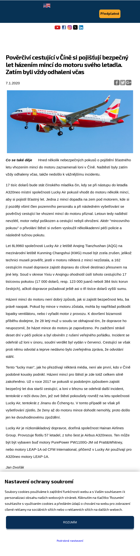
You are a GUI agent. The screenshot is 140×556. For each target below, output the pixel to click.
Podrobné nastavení (70, 540)
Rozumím (70, 522)
